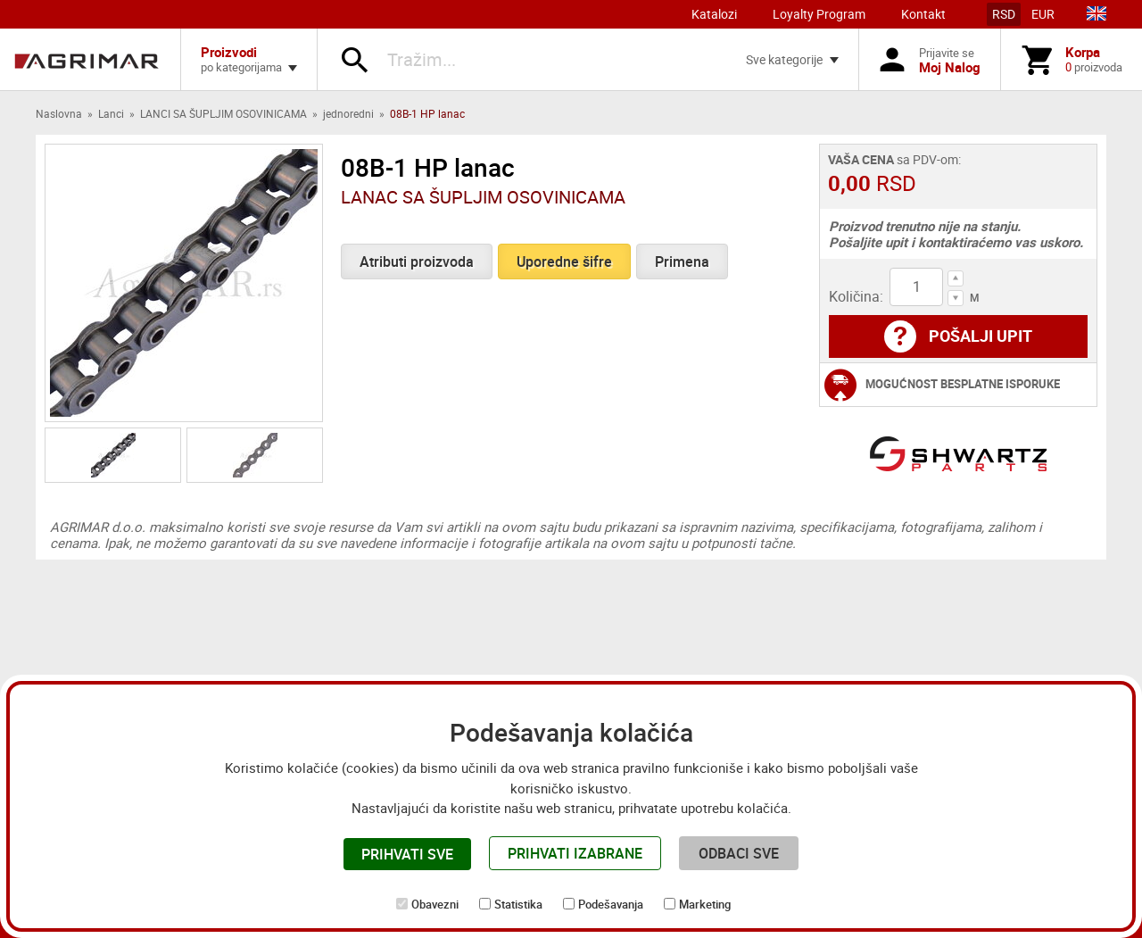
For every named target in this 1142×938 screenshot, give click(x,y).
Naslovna (59, 113)
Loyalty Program (819, 13)
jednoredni (348, 113)
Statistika (518, 904)
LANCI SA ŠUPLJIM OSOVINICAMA (223, 113)
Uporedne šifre (564, 261)
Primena (682, 261)
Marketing (705, 904)
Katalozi (714, 13)
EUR (1043, 13)
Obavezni (435, 904)
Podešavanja (610, 904)
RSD (1003, 13)
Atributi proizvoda (417, 261)
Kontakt (923, 13)
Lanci (111, 113)
